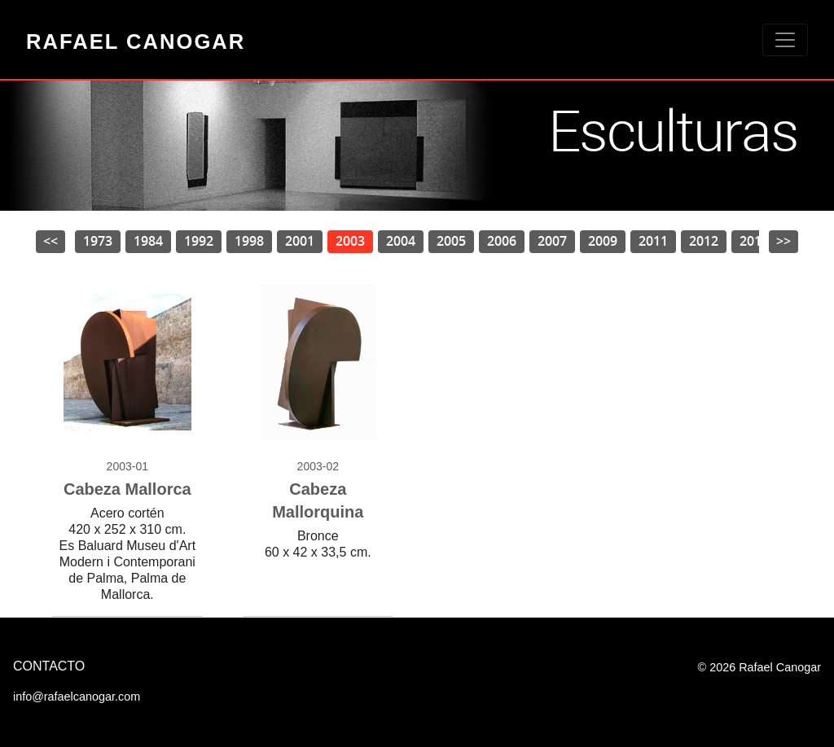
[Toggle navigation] (785, 40)
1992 (198, 241)
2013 (754, 241)
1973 (97, 241)
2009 (602, 241)
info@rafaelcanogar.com (76, 696)
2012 (703, 241)
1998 (249, 241)
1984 (148, 241)
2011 (653, 241)
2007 (552, 241)
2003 (350, 241)
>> (783, 241)
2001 (299, 241)
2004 (400, 241)
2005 (451, 241)
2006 (501, 241)
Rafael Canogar (135, 41)
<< (50, 241)
